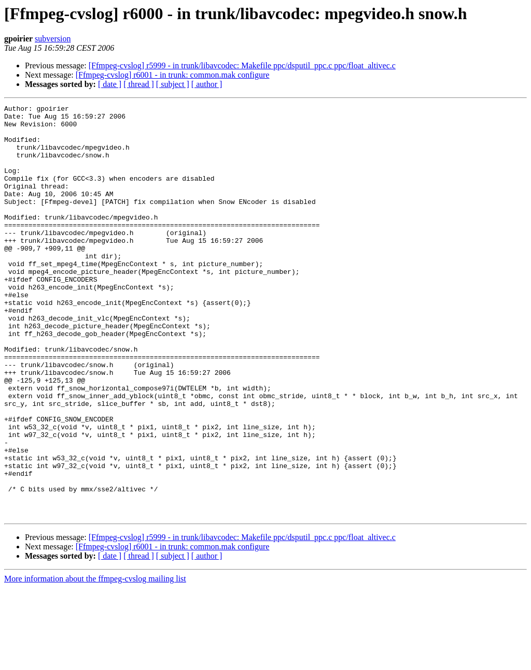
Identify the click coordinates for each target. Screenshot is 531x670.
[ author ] (206, 84)
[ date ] (109, 84)
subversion (53, 38)
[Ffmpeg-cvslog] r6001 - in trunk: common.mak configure (173, 74)
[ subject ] (172, 84)
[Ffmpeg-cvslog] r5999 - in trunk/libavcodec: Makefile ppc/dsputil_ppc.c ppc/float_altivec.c (242, 65)
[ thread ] (138, 84)
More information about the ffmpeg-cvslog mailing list (95, 661)
